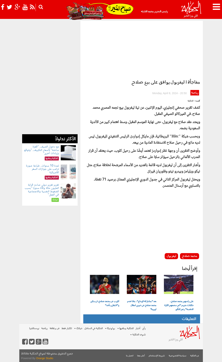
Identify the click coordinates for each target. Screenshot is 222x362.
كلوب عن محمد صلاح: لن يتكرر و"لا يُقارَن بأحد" (104, 303)
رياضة (194, 93)
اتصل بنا (129, 355)
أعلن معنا (141, 355)
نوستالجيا (34, 328)
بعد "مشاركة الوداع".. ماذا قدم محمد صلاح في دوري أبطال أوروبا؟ (141, 305)
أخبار (138, 328)
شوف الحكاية (138, 334)
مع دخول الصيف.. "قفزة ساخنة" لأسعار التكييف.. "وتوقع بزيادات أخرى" (41, 150)
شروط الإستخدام (157, 355)
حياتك (78, 328)
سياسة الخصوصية (177, 355)
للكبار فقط (66, 328)
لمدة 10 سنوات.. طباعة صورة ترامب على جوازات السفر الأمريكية (42, 169)
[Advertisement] (141, 49)
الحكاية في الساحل (93, 328)
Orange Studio (44, 358)
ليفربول (171, 256)
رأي (144, 328)
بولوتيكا (110, 328)
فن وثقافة (54, 328)
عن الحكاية (194, 355)
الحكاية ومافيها (125, 328)
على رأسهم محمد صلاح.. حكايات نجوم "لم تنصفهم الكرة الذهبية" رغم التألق (178, 305)
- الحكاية (191, 101)
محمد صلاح (189, 256)
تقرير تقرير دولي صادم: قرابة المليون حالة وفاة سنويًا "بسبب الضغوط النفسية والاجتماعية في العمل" (42, 190)
